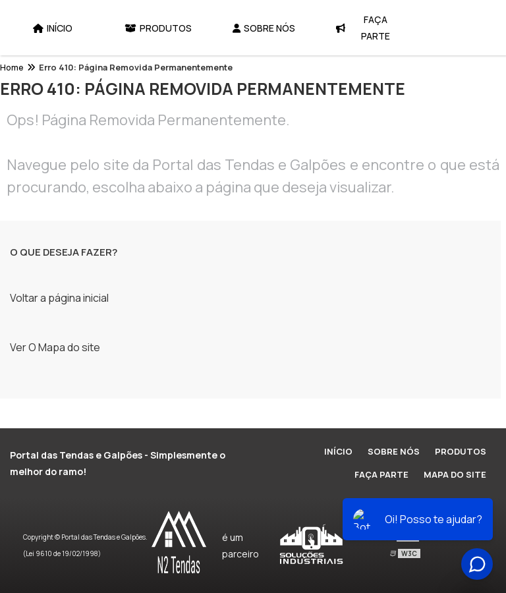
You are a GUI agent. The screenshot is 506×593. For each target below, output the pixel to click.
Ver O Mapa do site (55, 347)
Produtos (158, 28)
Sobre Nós (264, 28)
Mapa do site (455, 474)
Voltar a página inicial (59, 298)
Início (52, 28)
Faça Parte (363, 27)
